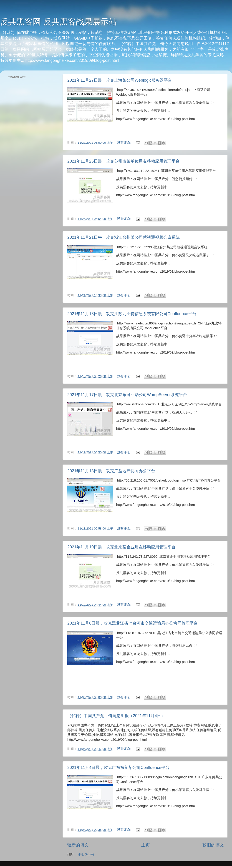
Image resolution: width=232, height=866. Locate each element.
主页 (145, 845)
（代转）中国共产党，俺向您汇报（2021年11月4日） (116, 715)
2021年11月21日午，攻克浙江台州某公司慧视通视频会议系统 (123, 237)
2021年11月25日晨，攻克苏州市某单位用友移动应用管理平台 (123, 161)
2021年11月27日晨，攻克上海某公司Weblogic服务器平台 (119, 80)
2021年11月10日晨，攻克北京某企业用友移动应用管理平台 (121, 547)
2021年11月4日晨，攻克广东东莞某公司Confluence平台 (118, 767)
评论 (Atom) (86, 854)
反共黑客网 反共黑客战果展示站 (58, 21)
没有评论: (124, 142)
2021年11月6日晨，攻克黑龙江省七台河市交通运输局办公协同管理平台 (132, 623)
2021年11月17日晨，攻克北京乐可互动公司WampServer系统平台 (127, 394)
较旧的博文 (213, 845)
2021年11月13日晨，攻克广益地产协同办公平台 (111, 471)
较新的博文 (78, 845)
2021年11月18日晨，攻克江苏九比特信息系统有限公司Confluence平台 (131, 313)
